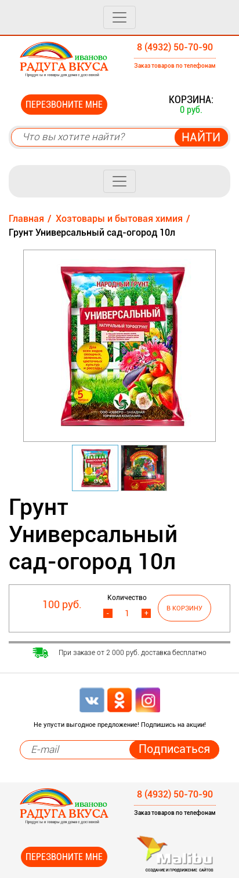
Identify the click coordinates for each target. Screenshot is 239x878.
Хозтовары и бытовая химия (119, 218)
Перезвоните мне (64, 104)
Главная (26, 218)
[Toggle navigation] (119, 17)
